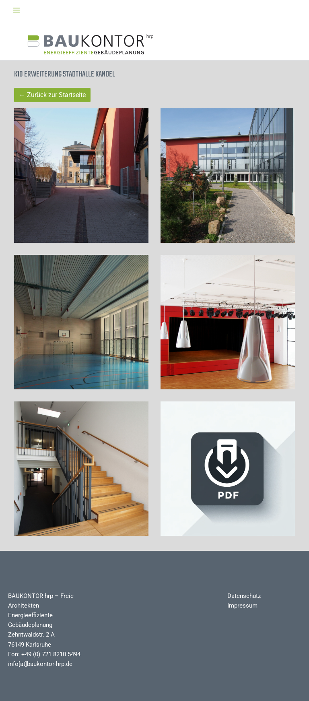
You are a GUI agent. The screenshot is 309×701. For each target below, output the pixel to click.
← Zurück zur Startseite (52, 95)
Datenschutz (244, 596)
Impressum (242, 605)
